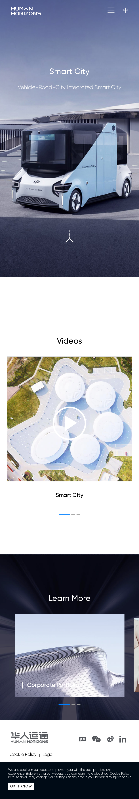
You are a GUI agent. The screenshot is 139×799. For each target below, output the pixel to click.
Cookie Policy (23, 754)
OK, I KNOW (21, 786)
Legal (48, 754)
